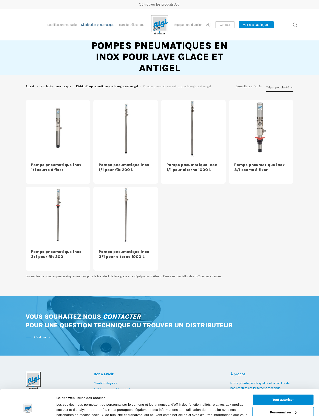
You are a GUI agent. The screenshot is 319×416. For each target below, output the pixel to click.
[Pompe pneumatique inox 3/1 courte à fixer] (261, 128)
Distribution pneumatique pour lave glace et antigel (107, 86)
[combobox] (279, 87)
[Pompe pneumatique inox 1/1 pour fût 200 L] (125, 128)
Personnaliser (283, 388)
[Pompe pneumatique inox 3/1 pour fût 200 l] (58, 215)
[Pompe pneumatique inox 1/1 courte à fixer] (58, 128)
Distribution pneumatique (55, 86)
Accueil (30, 86)
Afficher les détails (70, 407)
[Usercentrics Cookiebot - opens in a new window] (28, 407)
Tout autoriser (283, 375)
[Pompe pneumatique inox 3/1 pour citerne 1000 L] (125, 215)
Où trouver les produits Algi (159, 4)
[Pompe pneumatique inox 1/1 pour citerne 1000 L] (193, 128)
